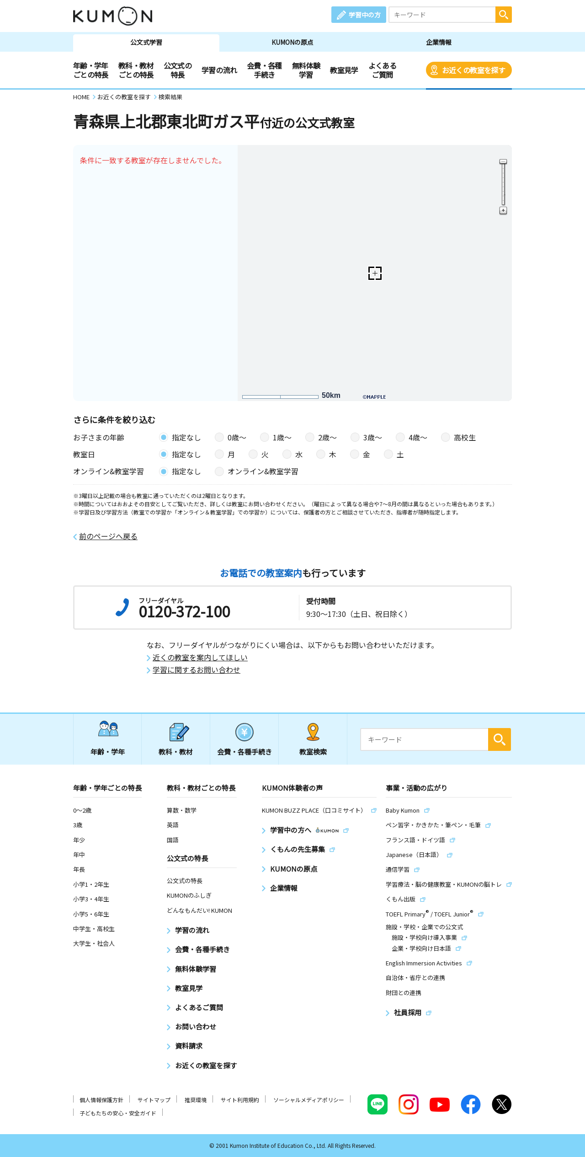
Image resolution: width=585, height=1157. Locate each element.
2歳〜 (327, 437)
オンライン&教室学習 (263, 471)
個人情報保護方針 (101, 1099)
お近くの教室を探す (473, 69)
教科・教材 (176, 751)
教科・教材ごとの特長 (136, 70)
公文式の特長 (177, 70)
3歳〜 (372, 437)
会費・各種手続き (264, 70)
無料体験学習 (306, 70)
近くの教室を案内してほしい (200, 657)
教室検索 (313, 751)
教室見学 (344, 69)
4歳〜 (418, 437)
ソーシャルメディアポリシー (308, 1099)
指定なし (186, 437)
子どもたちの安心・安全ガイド (118, 1113)
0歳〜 (237, 437)
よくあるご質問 (382, 70)
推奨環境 (196, 1099)
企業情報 (439, 42)
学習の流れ (219, 69)
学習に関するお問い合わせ (196, 670)
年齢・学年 (107, 751)
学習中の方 (365, 14)
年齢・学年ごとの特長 (90, 70)
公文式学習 (146, 42)
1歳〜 (282, 437)
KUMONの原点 (292, 42)
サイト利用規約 (240, 1099)
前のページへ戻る (108, 536)
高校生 (465, 437)
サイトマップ (154, 1099)
